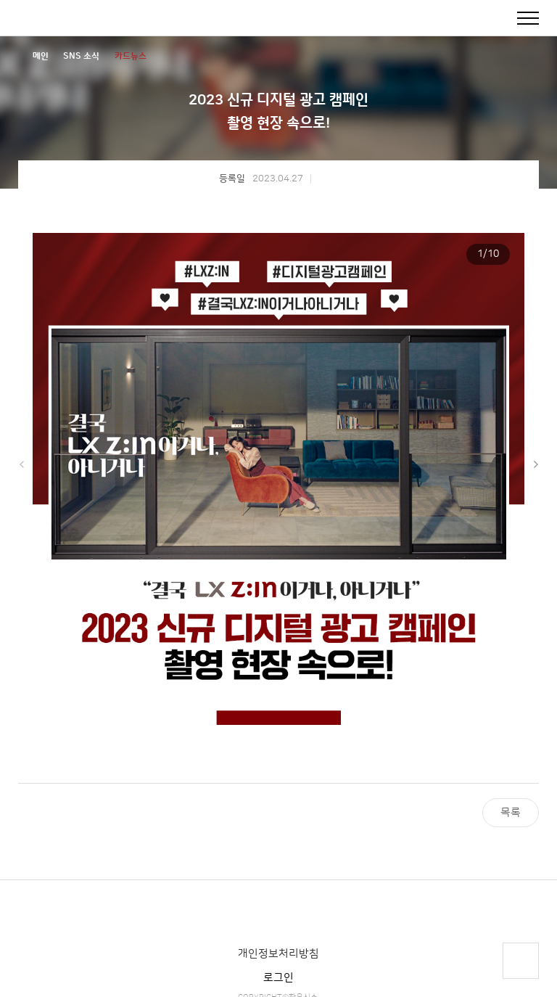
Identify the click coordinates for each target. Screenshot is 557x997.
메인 (41, 56)
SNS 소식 (81, 56)
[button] (535, 464)
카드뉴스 (131, 56)
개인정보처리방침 (278, 954)
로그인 (278, 978)
